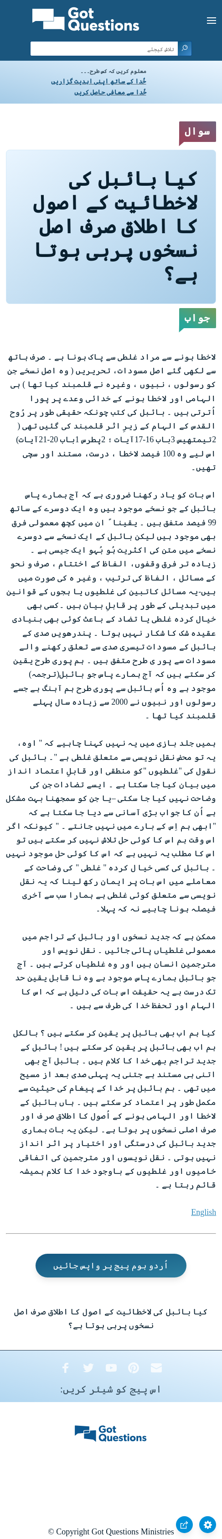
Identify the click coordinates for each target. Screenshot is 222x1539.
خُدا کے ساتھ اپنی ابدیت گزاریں (98, 81)
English (203, 1212)
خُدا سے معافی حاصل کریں (110, 92)
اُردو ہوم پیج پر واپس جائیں (111, 1265)
